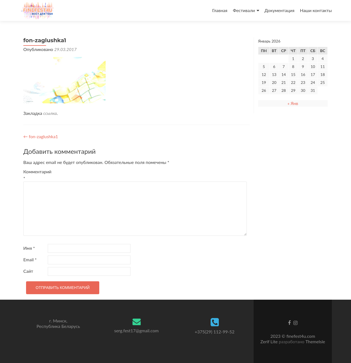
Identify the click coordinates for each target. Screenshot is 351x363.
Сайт (28, 271)
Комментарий (35, 175)
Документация (280, 10)
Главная (220, 10)
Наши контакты (316, 10)
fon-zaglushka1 (40, 136)
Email (30, 259)
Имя (29, 248)
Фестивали (244, 10)
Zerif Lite (270, 341)
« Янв (293, 103)
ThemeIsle (315, 341)
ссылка (50, 113)
